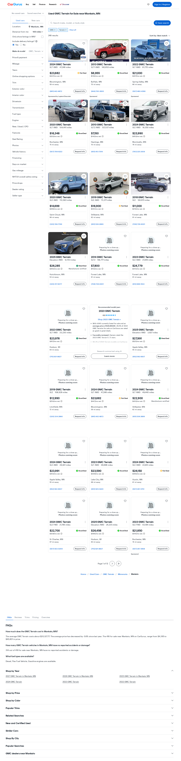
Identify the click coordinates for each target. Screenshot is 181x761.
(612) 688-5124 (138, 284)
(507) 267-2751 (138, 489)
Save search (162, 23)
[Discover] (64, 4)
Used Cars (94, 574)
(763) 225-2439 (139, 152)
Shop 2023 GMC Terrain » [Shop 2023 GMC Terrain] (109, 319)
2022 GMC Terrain (127, 682)
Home (83, 574)
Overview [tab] (45, 617)
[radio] (13, 45)
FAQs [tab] (9, 617)
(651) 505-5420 (97, 489)
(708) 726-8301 (139, 224)
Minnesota (123, 574)
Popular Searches (90, 745)
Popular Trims (90, 708)
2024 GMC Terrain (14, 682)
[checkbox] (42, 37)
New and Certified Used (90, 723)
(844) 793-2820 (97, 91)
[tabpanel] (90, 641)
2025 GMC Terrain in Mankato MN (134, 676)
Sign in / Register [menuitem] (162, 4)
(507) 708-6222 (56, 152)
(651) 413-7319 (97, 152)
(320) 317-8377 (56, 284)
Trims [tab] (27, 617)
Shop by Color (90, 700)
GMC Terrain (108, 574)
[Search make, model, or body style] (100, 23)
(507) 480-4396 (139, 91)
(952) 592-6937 (139, 357)
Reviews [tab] (18, 617)
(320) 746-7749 (56, 224)
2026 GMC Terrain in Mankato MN (78, 676)
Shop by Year (90, 671)
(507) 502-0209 (56, 549)
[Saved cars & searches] (148, 4)
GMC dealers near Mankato (90, 753)
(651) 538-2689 (97, 224)
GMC (52, 30)
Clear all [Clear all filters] (72, 30)
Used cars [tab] (20, 20)
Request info (80, 91)
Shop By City (90, 738)
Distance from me (20, 32)
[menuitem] (27, 4)
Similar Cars (90, 730)
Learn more (109, 356)
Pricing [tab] (35, 617)
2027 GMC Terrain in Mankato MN (21, 676)
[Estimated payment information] (61, 76)
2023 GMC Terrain (71, 682)
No (24, 45)
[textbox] (162, 35)
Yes (17, 45)
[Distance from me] (37, 31)
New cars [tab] (36, 20)
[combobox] (35, 13)
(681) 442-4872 (56, 91)
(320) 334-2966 (56, 416)
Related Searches (90, 715)
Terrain (62, 30)
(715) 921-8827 (55, 357)
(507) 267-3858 (139, 549)
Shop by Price (90, 693)
